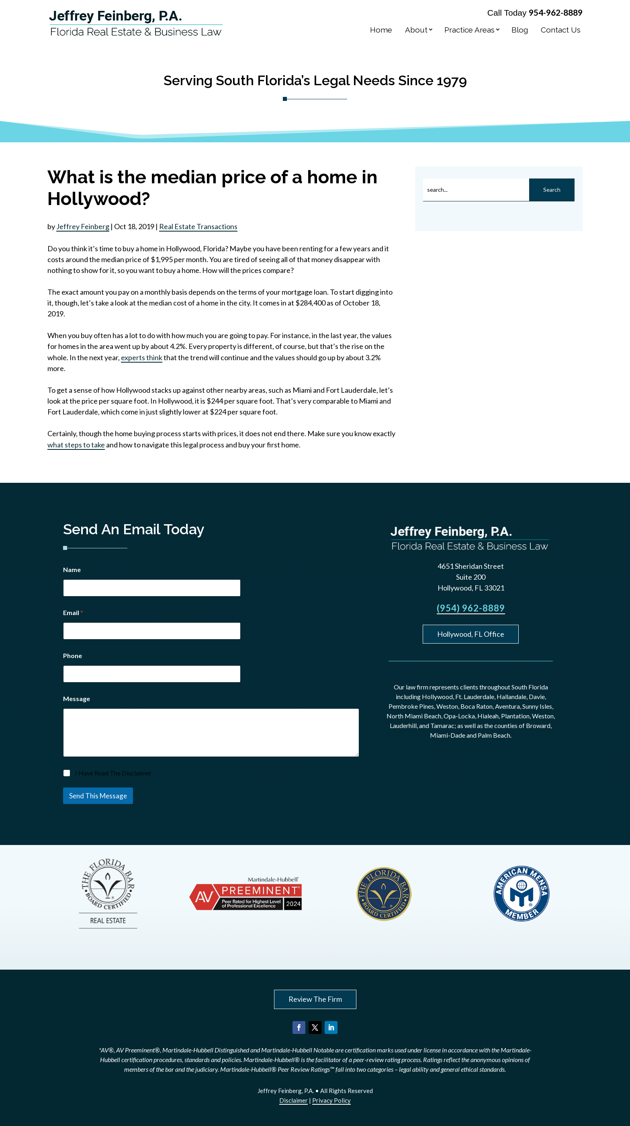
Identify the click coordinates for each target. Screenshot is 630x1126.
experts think (141, 357)
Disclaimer (293, 1100)
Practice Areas (469, 29)
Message (76, 698)
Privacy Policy (331, 1100)
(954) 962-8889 (471, 608)
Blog (519, 29)
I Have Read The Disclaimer (113, 773)
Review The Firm (315, 999)
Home (381, 29)
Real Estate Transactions (198, 226)
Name (72, 569)
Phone (72, 655)
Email (73, 612)
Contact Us (561, 29)
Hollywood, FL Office (470, 634)
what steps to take (76, 444)
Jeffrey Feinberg (82, 226)
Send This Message (98, 796)
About (416, 29)
